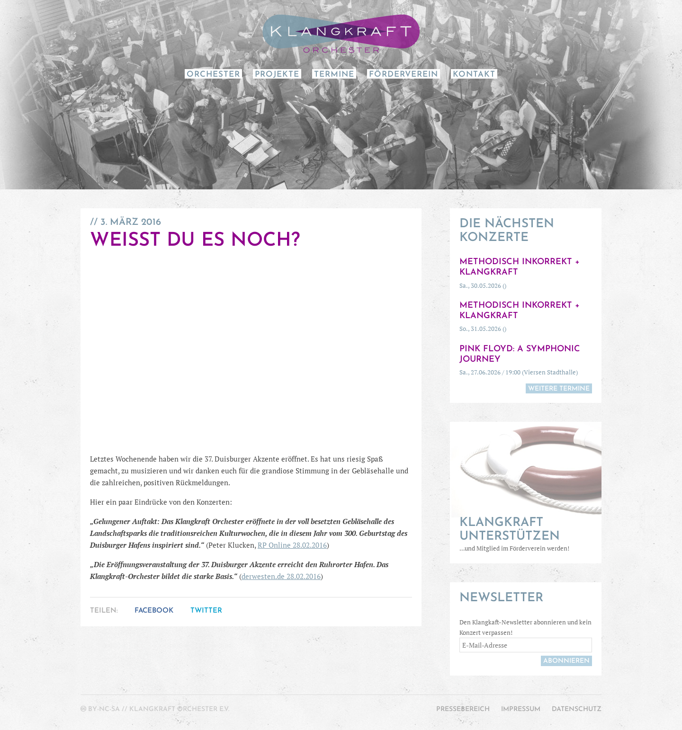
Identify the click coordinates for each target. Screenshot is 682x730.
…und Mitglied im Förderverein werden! (525, 534)
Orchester (213, 75)
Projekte (277, 75)
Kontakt (474, 75)
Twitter (206, 610)
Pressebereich (463, 709)
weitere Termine (559, 388)
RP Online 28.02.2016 (292, 545)
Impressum (520, 709)
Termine (334, 75)
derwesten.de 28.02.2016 (281, 576)
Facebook (154, 610)
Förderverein (403, 75)
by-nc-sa (104, 709)
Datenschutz (576, 709)
